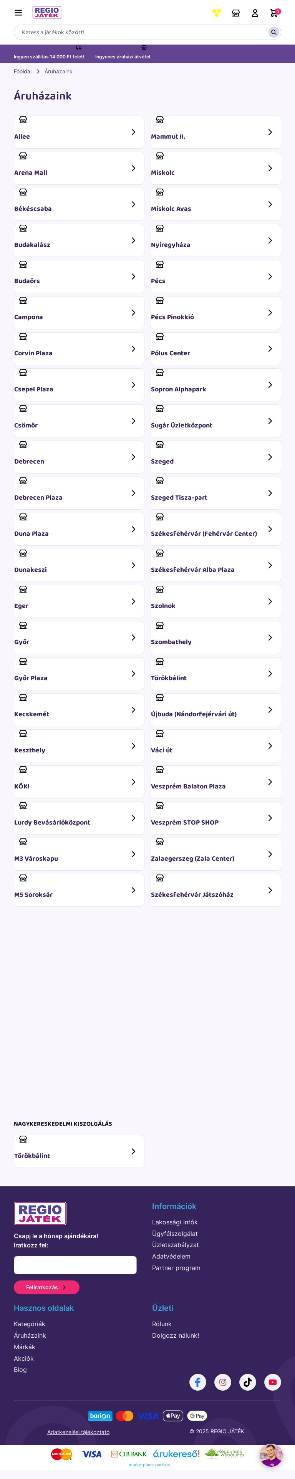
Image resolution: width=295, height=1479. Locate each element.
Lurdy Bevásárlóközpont (76, 815)
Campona (76, 309)
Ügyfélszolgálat (175, 1233)
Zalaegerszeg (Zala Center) (213, 851)
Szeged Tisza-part (213, 490)
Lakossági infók (175, 1222)
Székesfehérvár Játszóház (213, 887)
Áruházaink (235, 13)
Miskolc (213, 165)
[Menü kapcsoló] (20, 11)
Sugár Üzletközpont (213, 417)
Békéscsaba (76, 201)
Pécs (213, 273)
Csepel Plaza (76, 381)
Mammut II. (213, 132)
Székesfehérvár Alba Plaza (213, 562)
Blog (20, 1369)
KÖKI (76, 778)
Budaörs (76, 273)
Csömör (76, 417)
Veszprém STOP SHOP (213, 815)
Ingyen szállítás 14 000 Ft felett (49, 57)
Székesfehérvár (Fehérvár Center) (213, 526)
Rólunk (162, 1324)
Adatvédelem (171, 1256)
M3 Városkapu (76, 851)
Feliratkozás (46, 1287)
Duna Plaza (76, 526)
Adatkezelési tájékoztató (78, 1432)
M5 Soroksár (76, 887)
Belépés (255, 13)
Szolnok (213, 598)
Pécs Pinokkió (213, 309)
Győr (76, 634)
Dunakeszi (76, 562)
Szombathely (213, 634)
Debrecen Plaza (76, 490)
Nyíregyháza (213, 237)
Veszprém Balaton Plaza (213, 778)
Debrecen (76, 454)
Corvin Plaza (76, 345)
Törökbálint (213, 670)
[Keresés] (147, 32)
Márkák (24, 1347)
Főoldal (22, 71)
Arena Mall (76, 165)
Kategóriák (29, 1324)
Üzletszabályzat (175, 1245)
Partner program (176, 1268)
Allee (76, 129)
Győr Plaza (76, 670)
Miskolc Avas (213, 201)
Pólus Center (213, 345)
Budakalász (76, 237)
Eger (76, 598)
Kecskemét (76, 706)
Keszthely (76, 742)
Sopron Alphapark (213, 381)
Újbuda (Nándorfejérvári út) (213, 706)
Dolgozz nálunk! (175, 1335)
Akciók (24, 1358)
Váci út (213, 742)
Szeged (213, 454)
